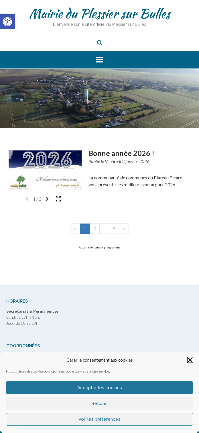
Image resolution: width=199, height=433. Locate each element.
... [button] (104, 228)
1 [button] (85, 228)
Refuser (99, 403)
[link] (7, 21)
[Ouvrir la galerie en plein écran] (58, 199)
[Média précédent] (27, 199)
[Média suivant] (47, 199)
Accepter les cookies (99, 387)
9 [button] (114, 228)
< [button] (75, 228)
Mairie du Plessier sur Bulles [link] (99, 13)
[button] (190, 360)
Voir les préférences (99, 419)
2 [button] (94, 228)
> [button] (124, 228)
